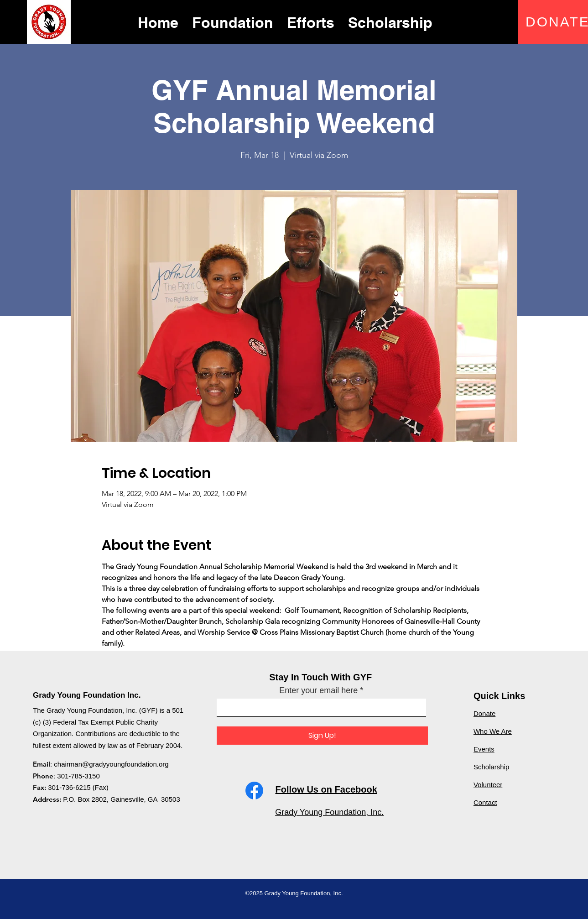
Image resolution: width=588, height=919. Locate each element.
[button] (232, 21)
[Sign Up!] (322, 735)
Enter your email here (318, 690)
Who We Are (493, 731)
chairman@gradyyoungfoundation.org (111, 764)
